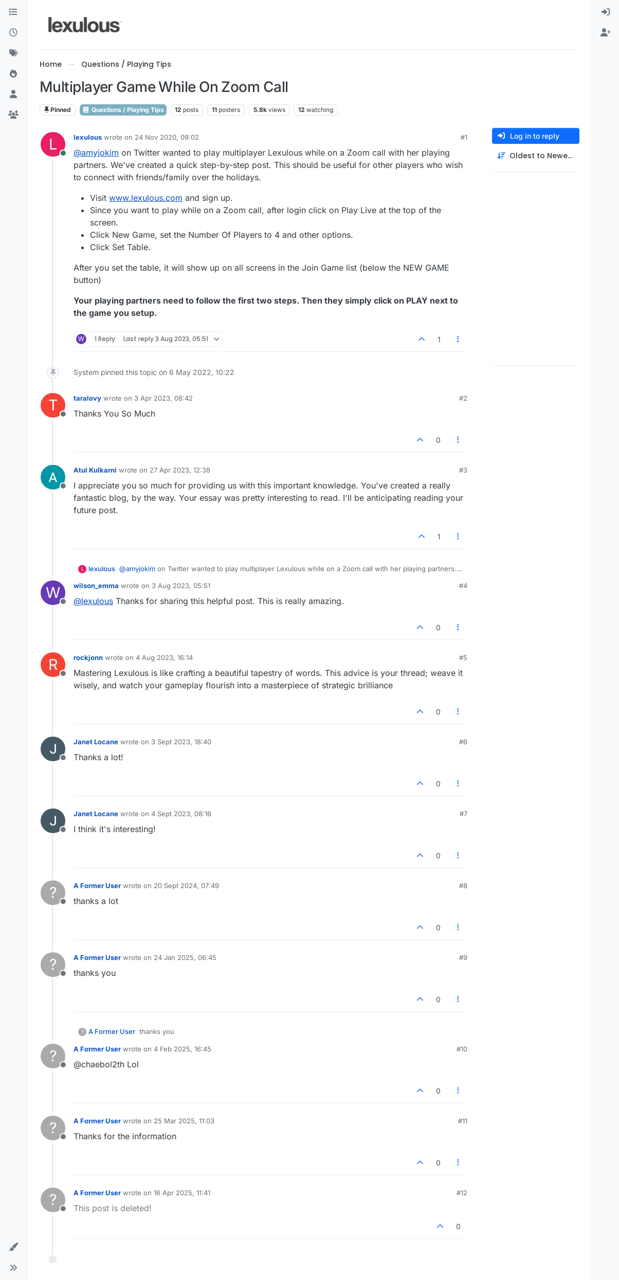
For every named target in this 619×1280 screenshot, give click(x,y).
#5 (463, 657)
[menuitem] (605, 12)
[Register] (605, 33)
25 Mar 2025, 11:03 (184, 1121)
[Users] (13, 94)
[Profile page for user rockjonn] (53, 664)
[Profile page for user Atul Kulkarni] (53, 477)
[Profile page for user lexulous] (53, 144)
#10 (462, 1049)
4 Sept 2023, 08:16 (181, 814)
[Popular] (13, 74)
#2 (463, 398)
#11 (462, 1121)
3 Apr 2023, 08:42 (163, 398)
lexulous (88, 137)
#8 (463, 885)
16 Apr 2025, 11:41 (182, 1193)
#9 (463, 957)
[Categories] (13, 12)
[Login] (605, 12)
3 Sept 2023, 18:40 (181, 742)
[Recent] (13, 33)
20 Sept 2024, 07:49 (186, 885)
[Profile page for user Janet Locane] (53, 749)
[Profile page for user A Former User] (53, 892)
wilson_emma (96, 585)
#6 (463, 742)
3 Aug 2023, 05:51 (181, 585)
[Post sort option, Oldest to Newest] (535, 156)
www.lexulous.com (146, 198)
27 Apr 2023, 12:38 (180, 470)
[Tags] (13, 53)
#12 (462, 1193)
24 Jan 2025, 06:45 (185, 957)
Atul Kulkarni (95, 470)
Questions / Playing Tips (123, 110)
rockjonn (88, 657)
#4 (463, 585)
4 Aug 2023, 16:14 (164, 657)
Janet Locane (96, 742)
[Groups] (13, 115)
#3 (463, 470)
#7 (463, 814)
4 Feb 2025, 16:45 (182, 1049)
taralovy (87, 398)
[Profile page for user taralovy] (53, 405)
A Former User (97, 885)
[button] (13, 1247)
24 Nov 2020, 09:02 (167, 137)
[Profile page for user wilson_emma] (53, 592)
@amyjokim (96, 152)
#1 (464, 137)
